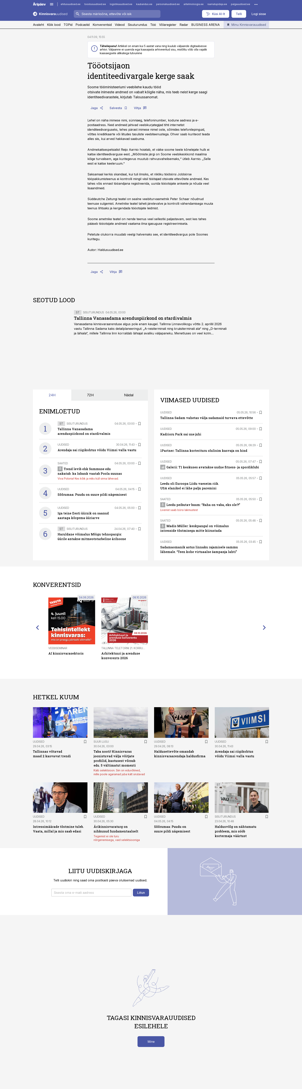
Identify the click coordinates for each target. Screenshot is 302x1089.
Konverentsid (102, 25)
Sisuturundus (137, 25)
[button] (91, 892)
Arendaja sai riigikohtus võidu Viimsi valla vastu (97, 450)
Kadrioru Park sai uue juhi (180, 434)
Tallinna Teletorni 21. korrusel (124, 648)
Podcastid (83, 25)
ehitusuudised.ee (71, 4)
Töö (153, 25)
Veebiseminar (57, 648)
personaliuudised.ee (168, 4)
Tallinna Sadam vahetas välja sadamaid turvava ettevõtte (206, 418)
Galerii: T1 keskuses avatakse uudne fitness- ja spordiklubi (209, 467)
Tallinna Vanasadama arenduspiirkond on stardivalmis (133, 318)
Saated (63, 463)
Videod (120, 25)
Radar (184, 25)
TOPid (68, 25)
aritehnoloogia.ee (194, 4)
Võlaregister (167, 25)
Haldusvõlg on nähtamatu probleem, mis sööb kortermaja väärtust (235, 831)
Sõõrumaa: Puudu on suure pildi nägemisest (92, 494)
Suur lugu (101, 741)
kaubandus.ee (144, 4)
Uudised (63, 444)
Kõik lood (53, 25)
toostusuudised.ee (95, 4)
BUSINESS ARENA (205, 25)
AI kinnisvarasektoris (66, 653)
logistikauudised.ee (121, 4)
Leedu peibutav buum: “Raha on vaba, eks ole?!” (200, 505)
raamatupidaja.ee (217, 4)
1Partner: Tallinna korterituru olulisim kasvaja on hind (203, 451)
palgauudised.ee (240, 4)
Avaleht (38, 25)
